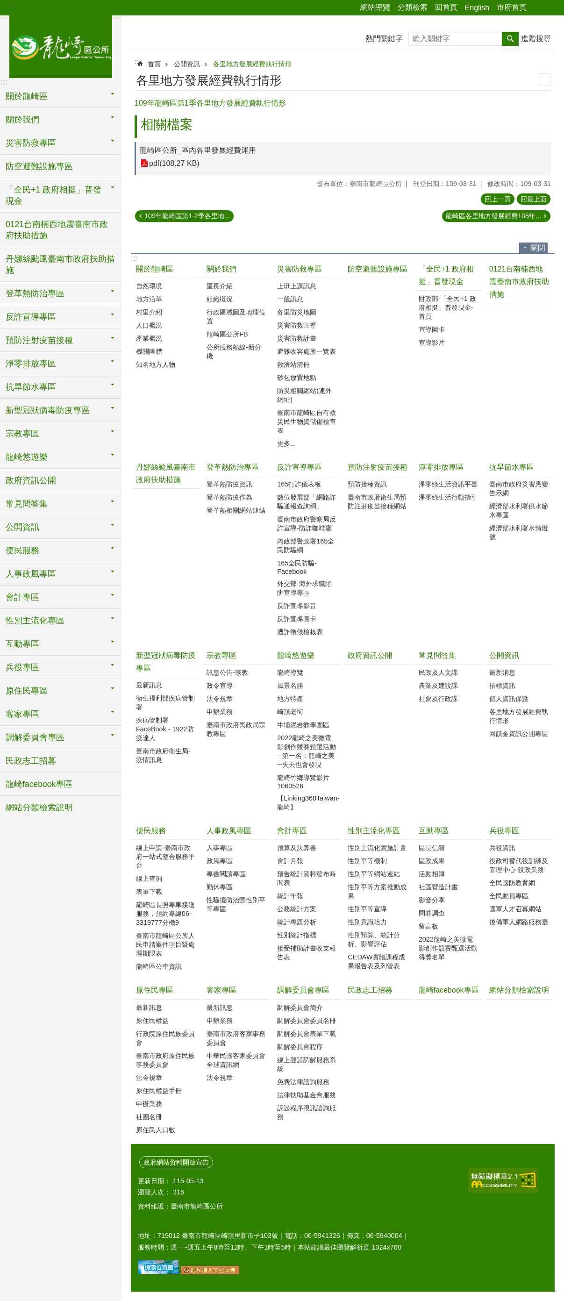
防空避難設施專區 (39, 166)
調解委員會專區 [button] (35, 737)
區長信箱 (432, 847)
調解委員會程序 (300, 1047)
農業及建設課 (438, 685)
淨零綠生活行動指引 (448, 497)
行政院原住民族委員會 (165, 1038)
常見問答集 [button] (27, 503)
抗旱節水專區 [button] (31, 387)
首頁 (154, 64)
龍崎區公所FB (227, 334)
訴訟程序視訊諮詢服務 (306, 1112)
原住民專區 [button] (27, 690)
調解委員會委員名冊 (306, 1020)
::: (10, 5)
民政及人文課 (438, 672)
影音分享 (432, 900)
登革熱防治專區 (233, 467)
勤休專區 (220, 887)
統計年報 (290, 896)
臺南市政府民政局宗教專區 (236, 729)
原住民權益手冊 (159, 1090)
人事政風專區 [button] (31, 574)
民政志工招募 (31, 760)
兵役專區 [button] (22, 667)
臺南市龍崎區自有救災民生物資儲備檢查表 (306, 421)
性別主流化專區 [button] (35, 620)
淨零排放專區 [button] (31, 363)
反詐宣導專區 (299, 467)
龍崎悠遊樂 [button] (27, 457)
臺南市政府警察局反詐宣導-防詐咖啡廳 (306, 523)
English (477, 8)
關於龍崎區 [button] (27, 96)
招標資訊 (502, 685)
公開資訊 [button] (22, 527)
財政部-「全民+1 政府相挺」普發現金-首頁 (447, 307)
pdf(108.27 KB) (174, 163)
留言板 (428, 926)
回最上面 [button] (534, 199)
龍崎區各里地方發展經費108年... (493, 216)
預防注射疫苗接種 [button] (39, 340)
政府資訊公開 (31, 480)
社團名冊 (149, 1117)
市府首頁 (512, 7)
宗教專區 (221, 655)
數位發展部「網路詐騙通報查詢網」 (306, 501)
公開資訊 (187, 64)
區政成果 (432, 861)
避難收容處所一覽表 (306, 351)
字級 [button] (551, 8)
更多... (286, 443)
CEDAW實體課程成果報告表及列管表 (376, 961)
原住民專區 (154, 990)
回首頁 (446, 7)
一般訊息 (290, 299)
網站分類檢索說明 (39, 807)
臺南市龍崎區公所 (60, 45)
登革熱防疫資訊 (229, 484)
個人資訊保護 (508, 698)
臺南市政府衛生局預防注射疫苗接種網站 (377, 501)
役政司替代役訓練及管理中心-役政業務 (518, 865)
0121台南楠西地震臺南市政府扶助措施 (57, 230)
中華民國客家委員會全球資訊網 (236, 1060)
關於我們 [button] (22, 119)
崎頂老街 (290, 711)
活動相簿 (432, 874)
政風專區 (220, 861)
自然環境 (149, 286)
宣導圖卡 (432, 329)
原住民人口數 (155, 1130)
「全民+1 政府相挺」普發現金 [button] (53, 195)
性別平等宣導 (367, 909)
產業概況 (149, 338)
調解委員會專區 (303, 990)
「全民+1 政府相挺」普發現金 (446, 275)
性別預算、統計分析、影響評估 (374, 939)
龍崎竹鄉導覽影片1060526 (303, 782)
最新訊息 (149, 685)
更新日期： (154, 1181)
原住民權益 (152, 1020)
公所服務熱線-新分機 (234, 351)
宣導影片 (432, 342)
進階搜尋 (536, 39)
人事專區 (220, 847)
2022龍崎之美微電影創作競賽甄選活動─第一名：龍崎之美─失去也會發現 (306, 751)
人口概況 (149, 325)
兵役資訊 (502, 847)
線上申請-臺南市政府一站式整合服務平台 (165, 856)
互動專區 (434, 831)
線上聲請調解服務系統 (306, 1064)
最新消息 (502, 672)
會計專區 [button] (22, 597)
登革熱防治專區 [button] (35, 293)
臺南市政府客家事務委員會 (236, 1038)
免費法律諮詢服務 (303, 1082)
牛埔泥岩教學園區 (303, 725)
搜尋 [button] (510, 39)
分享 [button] (538, 8)
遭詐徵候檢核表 (300, 632)
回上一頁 (498, 199)
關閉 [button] (537, 248)
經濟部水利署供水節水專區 (518, 510)
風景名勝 (290, 685)
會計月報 (290, 861)
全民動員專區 (508, 896)
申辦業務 (220, 711)
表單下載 (149, 891)
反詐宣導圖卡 (296, 618)
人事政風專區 (229, 831)
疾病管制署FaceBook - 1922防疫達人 (165, 729)
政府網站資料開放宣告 (176, 1162)
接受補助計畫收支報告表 (306, 952)
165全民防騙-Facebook (297, 567)
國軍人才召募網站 (515, 909)
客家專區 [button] (22, 714)
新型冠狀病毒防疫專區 (166, 661)
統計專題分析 (296, 922)
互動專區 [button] (22, 644)
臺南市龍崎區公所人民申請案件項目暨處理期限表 (165, 944)
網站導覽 (375, 7)
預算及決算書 (296, 847)
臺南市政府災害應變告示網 (518, 488)
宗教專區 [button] (22, 433)
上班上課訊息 (296, 286)
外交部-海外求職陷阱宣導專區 (304, 588)
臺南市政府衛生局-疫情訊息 (163, 755)
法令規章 (220, 698)
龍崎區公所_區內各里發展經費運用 (198, 150)
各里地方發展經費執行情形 (252, 64)
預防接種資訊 (367, 484)
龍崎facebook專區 (39, 784)
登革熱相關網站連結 (236, 510)
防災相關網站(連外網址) (304, 395)
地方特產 (290, 698)
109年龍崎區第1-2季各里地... (187, 216)
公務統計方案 (296, 909)
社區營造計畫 (438, 887)
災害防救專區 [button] (31, 143)
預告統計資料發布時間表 (306, 878)
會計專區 (292, 831)
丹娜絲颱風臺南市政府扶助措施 (60, 264)
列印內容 (545, 79)
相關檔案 (167, 124)
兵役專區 (504, 831)
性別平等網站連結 (374, 874)
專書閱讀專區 (226, 874)
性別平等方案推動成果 (377, 891)
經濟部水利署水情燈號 (518, 532)
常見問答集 (437, 655)
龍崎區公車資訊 (159, 966)
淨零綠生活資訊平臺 (448, 484)
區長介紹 (220, 286)
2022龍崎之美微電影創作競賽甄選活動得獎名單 (448, 948)
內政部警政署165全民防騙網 (305, 545)
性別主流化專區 (374, 831)
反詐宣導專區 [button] (31, 317)
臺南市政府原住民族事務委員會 (165, 1060)
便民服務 (151, 831)
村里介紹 (149, 312)
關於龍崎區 (154, 269)
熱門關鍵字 (384, 39)
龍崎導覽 (290, 672)
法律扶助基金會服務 (306, 1095)
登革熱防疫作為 (229, 497)
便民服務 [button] (22, 550)
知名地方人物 (155, 364)
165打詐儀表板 (299, 484)
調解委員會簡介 (300, 1007)
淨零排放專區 (441, 467)
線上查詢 (149, 878)
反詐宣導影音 (296, 605)
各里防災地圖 (296, 312)
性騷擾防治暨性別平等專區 (236, 904)
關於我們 (221, 269)
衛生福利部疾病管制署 (165, 702)
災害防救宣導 (296, 325)
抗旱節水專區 (511, 467)
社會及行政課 (438, 698)
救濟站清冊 (293, 364)
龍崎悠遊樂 (295, 655)
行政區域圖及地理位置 (236, 316)
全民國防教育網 (512, 882)
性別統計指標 (296, 935)
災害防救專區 (299, 269)
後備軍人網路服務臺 (518, 922)
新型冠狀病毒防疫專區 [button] (48, 410)
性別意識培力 (367, 922)
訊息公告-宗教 (227, 672)
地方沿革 (149, 299)
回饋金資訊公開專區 (518, 733)
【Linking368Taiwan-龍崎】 (308, 802)
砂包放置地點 (296, 377)
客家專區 (221, 990)
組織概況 (220, 299)
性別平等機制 (367, 861)
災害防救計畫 (296, 338)
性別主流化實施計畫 (377, 847)
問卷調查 (432, 913)
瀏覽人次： (154, 1192)
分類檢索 (413, 7)
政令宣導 (220, 685)
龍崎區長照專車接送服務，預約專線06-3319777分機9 (165, 913)
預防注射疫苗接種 (377, 467)
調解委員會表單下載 (306, 1033)
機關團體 (149, 351)
